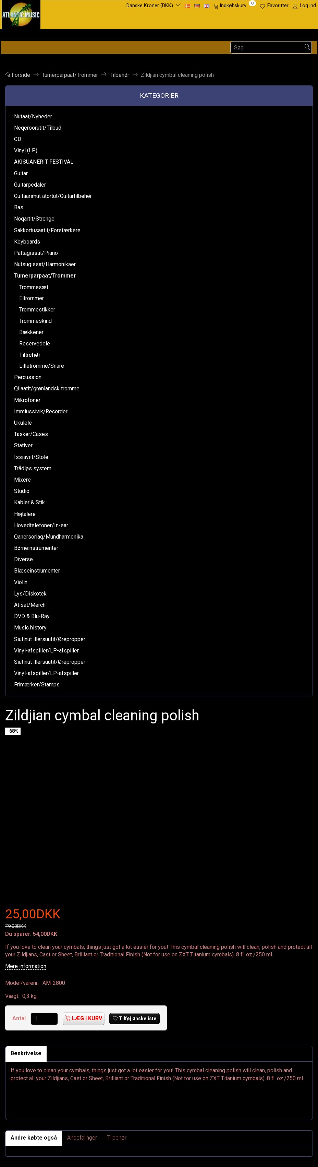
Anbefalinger (82, 1137)
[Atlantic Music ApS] (21, 13)
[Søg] (307, 47)
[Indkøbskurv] (234, 6)
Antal (19, 1018)
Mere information (25, 966)
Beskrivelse (26, 1053)
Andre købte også (34, 1137)
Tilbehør (116, 1137)
